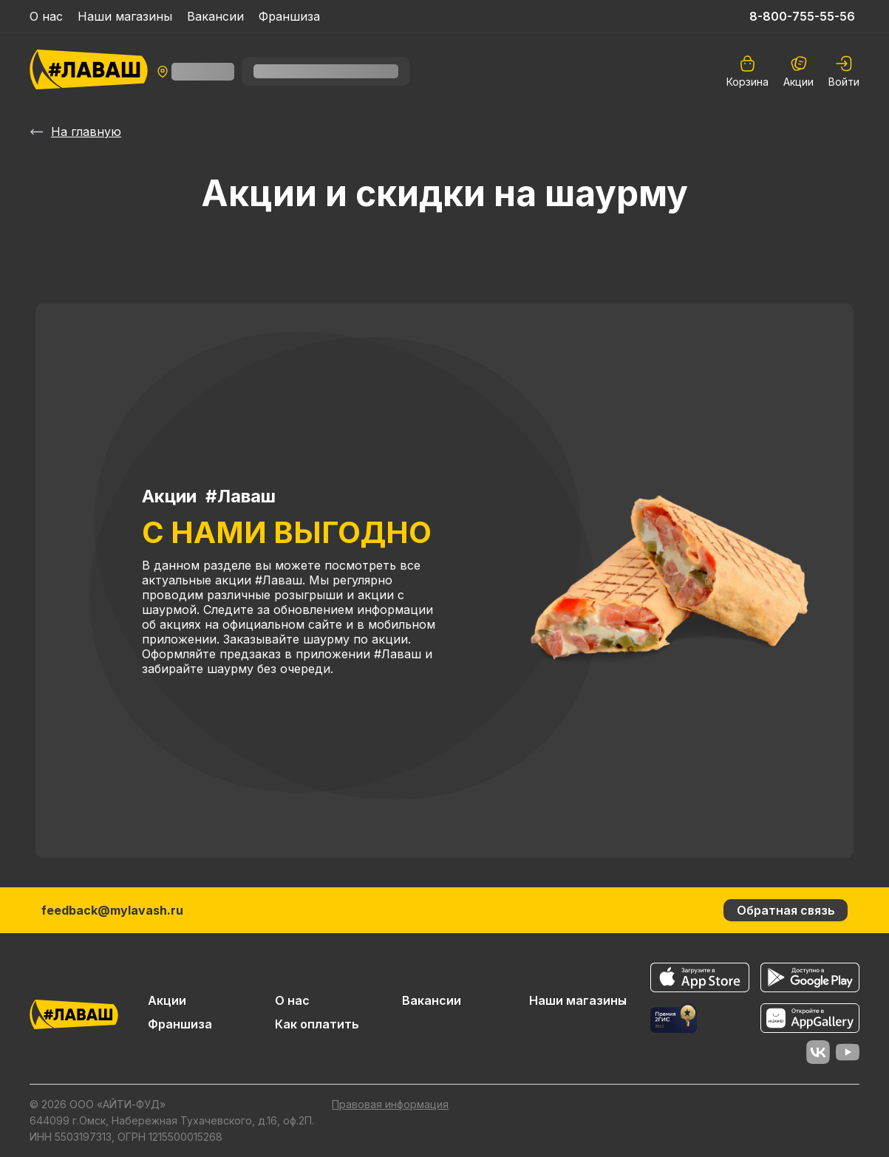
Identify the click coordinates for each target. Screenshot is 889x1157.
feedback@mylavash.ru (112, 910)
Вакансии (215, 16)
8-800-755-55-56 (802, 16)
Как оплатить (317, 1024)
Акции (798, 71)
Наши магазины (125, 16)
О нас (46, 16)
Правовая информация (390, 1104)
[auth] (843, 71)
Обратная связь (786, 910)
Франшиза (289, 16)
